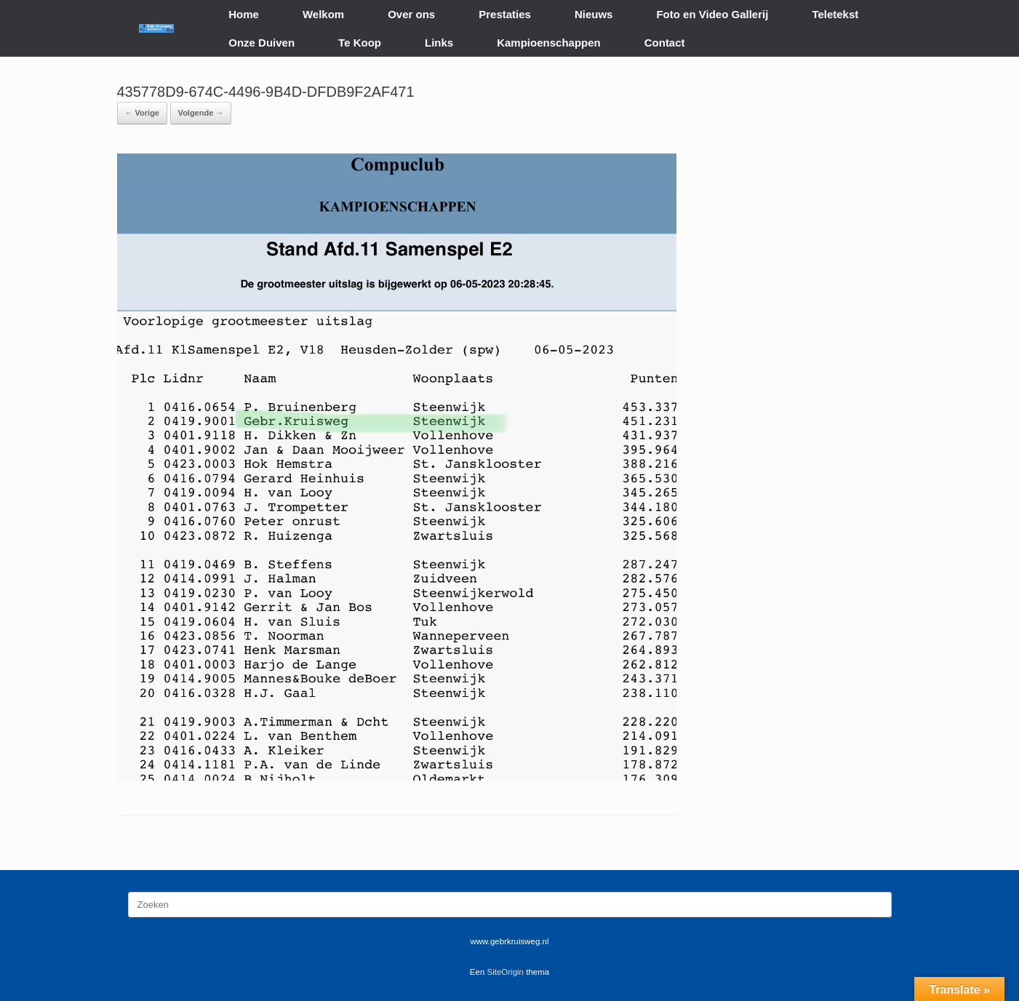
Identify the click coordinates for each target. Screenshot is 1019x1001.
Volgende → (201, 112)
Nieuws (594, 14)
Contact (664, 42)
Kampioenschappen (549, 42)
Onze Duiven (261, 42)
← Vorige (142, 112)
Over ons (411, 14)
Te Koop (359, 42)
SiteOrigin (505, 972)
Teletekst (835, 14)
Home (243, 14)
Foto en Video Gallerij (712, 14)
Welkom (323, 14)
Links (439, 42)
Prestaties (505, 14)
